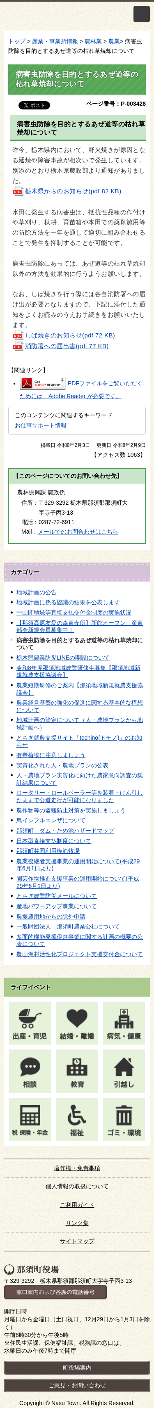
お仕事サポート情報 (41, 425)
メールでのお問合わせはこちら (78, 531)
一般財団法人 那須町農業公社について (68, 926)
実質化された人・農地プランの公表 (62, 765)
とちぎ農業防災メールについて (56, 896)
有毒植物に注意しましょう (50, 755)
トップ (16, 41)
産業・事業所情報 (55, 41)
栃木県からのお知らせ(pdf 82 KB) (67, 191)
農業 (114, 41)
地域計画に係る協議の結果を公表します (68, 602)
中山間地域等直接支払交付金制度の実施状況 (73, 612)
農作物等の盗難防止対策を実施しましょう (71, 810)
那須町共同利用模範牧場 (48, 851)
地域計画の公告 (36, 592)
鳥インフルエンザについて (50, 820)
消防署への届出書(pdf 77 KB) (60, 346)
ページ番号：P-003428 (116, 103)
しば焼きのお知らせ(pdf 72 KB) (63, 335)
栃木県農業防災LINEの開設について (63, 657)
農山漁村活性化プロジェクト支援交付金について (79, 954)
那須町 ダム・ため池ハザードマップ (65, 830)
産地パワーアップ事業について (56, 906)
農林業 (93, 41)
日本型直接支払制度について (53, 841)
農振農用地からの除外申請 (50, 916)
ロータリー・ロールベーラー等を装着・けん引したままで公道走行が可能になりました (79, 796)
